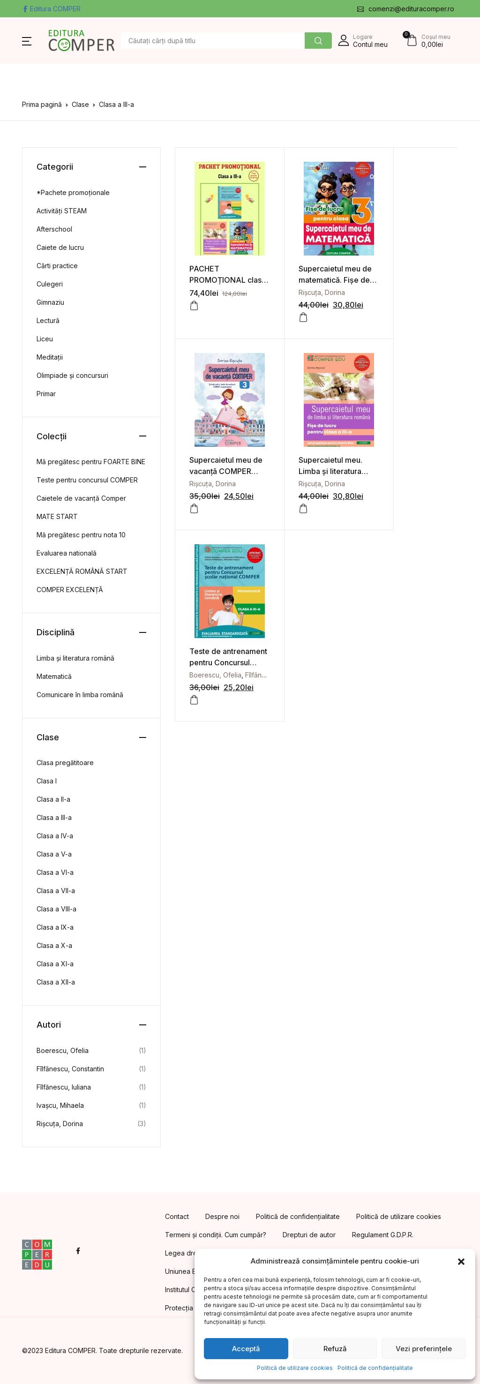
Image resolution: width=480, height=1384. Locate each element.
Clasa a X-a (54, 945)
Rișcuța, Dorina (307, 286)
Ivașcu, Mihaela (60, 1105)
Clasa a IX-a (55, 927)
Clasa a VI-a (55, 872)
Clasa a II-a (53, 799)
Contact (177, 1216)
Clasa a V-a (54, 854)
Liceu (45, 339)
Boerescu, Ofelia (310, 471)
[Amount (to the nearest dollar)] (213, 40)
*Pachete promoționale (73, 192)
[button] (461, 1261)
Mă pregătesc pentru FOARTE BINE (91, 462)
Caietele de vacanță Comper (81, 498)
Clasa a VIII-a (56, 909)
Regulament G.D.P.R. (382, 1235)
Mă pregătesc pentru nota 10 (81, 535)
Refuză (335, 1348)
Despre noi (222, 1216)
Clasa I (47, 781)
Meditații (50, 357)
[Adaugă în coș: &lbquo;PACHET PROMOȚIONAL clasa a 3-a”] (194, 300)
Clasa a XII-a (56, 982)
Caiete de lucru (60, 247)
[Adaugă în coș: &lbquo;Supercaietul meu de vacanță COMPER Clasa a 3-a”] (382, 311)
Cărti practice (57, 266)
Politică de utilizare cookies (295, 1367)
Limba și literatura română (75, 658)
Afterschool (54, 229)
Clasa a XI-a (55, 964)
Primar (46, 394)
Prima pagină (42, 104)
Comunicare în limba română (80, 695)
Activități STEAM (62, 211)
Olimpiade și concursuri (72, 375)
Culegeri (50, 284)
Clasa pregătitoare (65, 763)
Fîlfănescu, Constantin (70, 1069)
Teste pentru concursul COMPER (87, 480)
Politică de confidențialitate (375, 1367)
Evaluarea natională (67, 553)
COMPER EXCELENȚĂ (70, 590)
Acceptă (246, 1348)
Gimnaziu (50, 302)
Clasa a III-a (54, 817)
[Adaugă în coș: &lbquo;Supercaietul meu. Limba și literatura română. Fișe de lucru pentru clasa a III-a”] (194, 496)
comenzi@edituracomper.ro (405, 9)
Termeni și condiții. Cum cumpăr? (215, 1235)
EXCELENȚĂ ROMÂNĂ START (82, 571)
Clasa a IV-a (55, 836)
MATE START (57, 516)
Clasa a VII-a (56, 891)
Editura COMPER (51, 9)
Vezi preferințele (424, 1348)
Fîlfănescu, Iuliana (64, 1087)
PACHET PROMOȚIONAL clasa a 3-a (217, 274)
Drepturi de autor (309, 1235)
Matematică (54, 676)
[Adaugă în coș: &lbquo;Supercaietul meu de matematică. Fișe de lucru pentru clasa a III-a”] (288, 311)
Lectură (48, 320)
